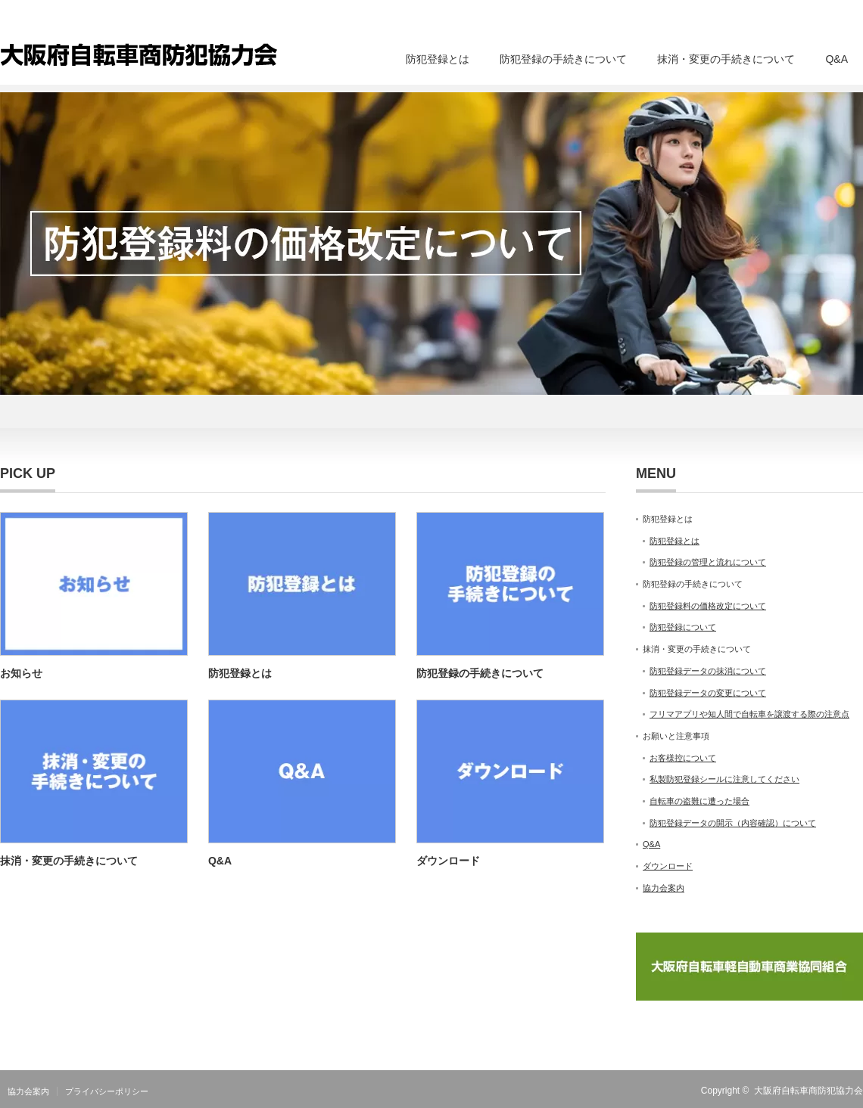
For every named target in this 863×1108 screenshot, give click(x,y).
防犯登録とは (437, 59)
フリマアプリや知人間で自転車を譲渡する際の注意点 (749, 713)
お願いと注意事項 (676, 735)
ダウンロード (448, 861)
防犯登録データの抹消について (708, 670)
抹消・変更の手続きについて (726, 59)
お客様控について (683, 757)
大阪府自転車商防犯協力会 (808, 1090)
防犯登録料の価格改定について (708, 605)
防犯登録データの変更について (708, 692)
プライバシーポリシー (106, 1091)
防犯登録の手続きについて (563, 59)
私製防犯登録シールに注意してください (724, 779)
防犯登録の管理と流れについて (708, 561)
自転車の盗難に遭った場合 (699, 800)
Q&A (836, 59)
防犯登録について (683, 627)
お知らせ (21, 673)
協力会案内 (663, 887)
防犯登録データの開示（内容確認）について (733, 822)
